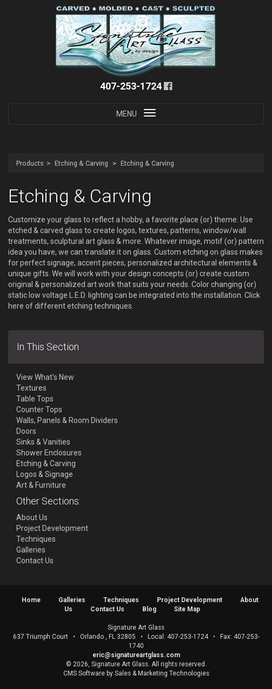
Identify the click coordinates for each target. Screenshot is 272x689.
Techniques (36, 539)
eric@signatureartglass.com (136, 655)
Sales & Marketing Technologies (162, 673)
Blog (149, 609)
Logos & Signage (44, 474)
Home (31, 600)
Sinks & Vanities (43, 442)
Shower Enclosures (49, 452)
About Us (32, 517)
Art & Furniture (41, 485)
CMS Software (84, 673)
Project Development (52, 528)
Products (30, 163)
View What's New (45, 377)
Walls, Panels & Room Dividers (67, 420)
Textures (31, 388)
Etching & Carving (81, 163)
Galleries (30, 549)
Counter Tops (39, 409)
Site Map (187, 609)
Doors (26, 431)
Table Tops (35, 398)
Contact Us (35, 560)
